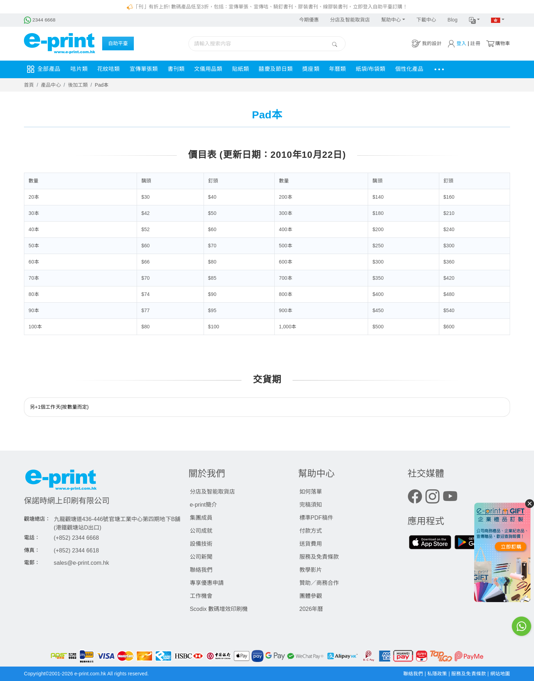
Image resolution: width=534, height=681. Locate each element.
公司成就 (201, 531)
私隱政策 (437, 673)
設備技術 (201, 544)
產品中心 (51, 85)
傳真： (32, 550)
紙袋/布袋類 (380, 69)
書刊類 (179, 69)
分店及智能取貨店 (350, 20)
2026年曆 (311, 609)
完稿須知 (310, 505)
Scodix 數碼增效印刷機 (219, 609)
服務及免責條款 (319, 557)
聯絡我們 (201, 570)
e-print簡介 (203, 505)
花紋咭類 (110, 69)
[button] (474, 20)
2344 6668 (40, 20)
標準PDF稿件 (316, 518)
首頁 (29, 85)
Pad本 (101, 85)
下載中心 (426, 20)
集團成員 (201, 518)
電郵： (32, 562)
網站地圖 (500, 673)
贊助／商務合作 (319, 583)
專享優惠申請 (207, 583)
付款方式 (310, 531)
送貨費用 (310, 544)
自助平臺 (118, 44)
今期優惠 (309, 20)
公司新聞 (201, 557)
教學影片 (310, 570)
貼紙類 (245, 69)
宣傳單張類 (146, 69)
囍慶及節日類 (282, 69)
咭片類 (79, 69)
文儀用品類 (212, 69)
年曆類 (345, 69)
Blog (452, 20)
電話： (32, 537)
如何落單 (310, 492)
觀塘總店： (37, 519)
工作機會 (201, 596)
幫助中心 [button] (391, 20)
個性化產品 (419, 69)
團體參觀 (310, 596)
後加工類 (78, 85)
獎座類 (318, 69)
